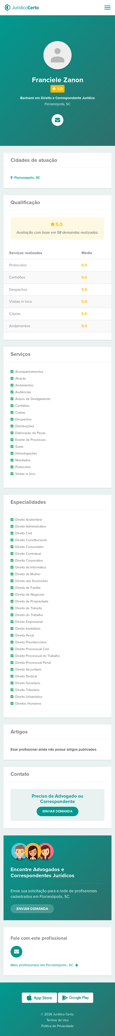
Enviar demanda (57, 811)
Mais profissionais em (44, 965)
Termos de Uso (57, 1020)
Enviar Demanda (32, 909)
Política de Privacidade (57, 1026)
